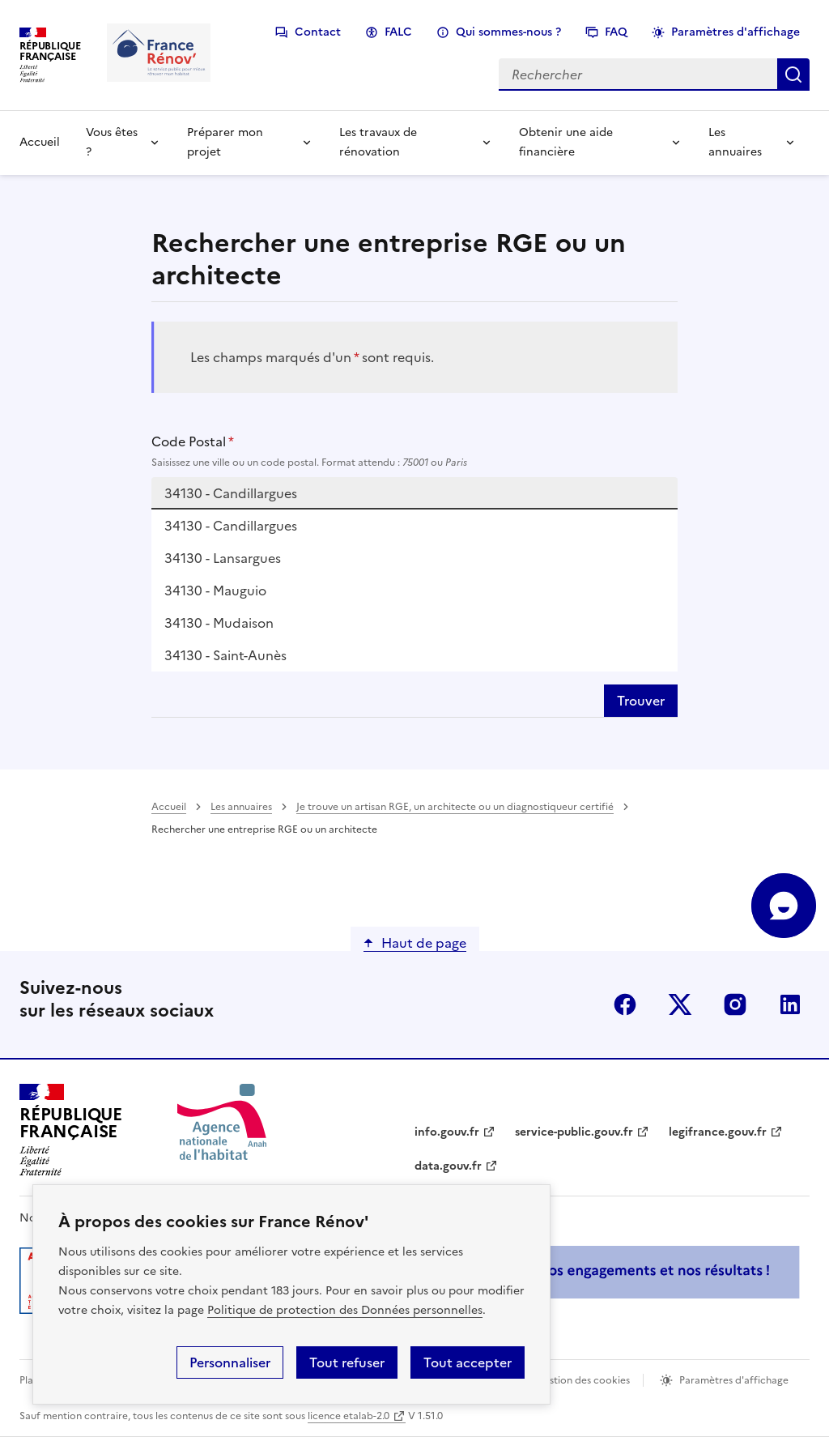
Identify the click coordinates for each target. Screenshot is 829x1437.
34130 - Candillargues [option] (230, 525)
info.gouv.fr (446, 1132)
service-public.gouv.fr (574, 1132)
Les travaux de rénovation (378, 142)
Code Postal (414, 451)
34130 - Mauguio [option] (215, 590)
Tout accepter (467, 1362)
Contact (318, 32)
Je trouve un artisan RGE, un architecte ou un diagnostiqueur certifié (455, 807)
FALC (398, 32)
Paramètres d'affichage (735, 32)
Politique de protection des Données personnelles (345, 1310)
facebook (625, 1004)
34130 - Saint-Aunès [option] (225, 655)
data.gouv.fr (448, 1166)
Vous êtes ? (112, 142)
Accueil (39, 142)
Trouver (641, 700)
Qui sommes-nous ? (508, 32)
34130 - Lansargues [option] (222, 558)
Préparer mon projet (225, 142)
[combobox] (414, 493)
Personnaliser (229, 1362)
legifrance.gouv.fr (718, 1132)
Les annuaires (735, 142)
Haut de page (423, 943)
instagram (735, 1004)
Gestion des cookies (583, 1380)
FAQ (616, 32)
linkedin (790, 1004)
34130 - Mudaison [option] (219, 623)
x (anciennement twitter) (680, 1004)
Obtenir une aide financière (566, 142)
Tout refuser (347, 1362)
